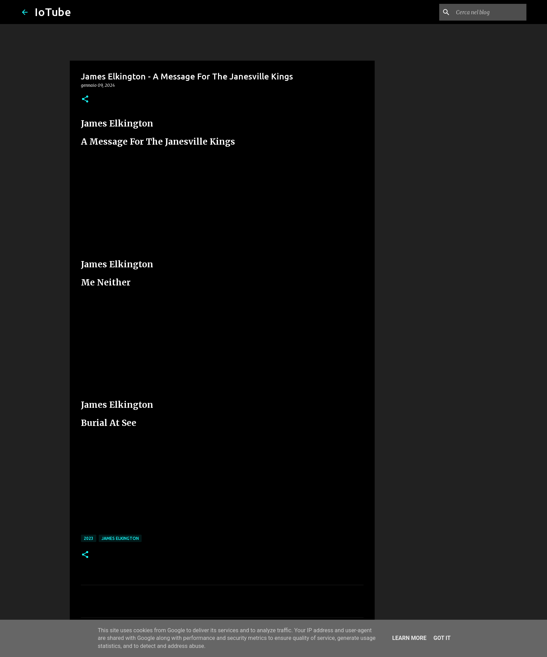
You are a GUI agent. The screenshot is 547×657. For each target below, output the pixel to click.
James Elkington (120, 538)
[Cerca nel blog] (489, 12)
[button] (85, 99)
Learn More (409, 638)
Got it (441, 638)
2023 (88, 538)
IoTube (53, 12)
